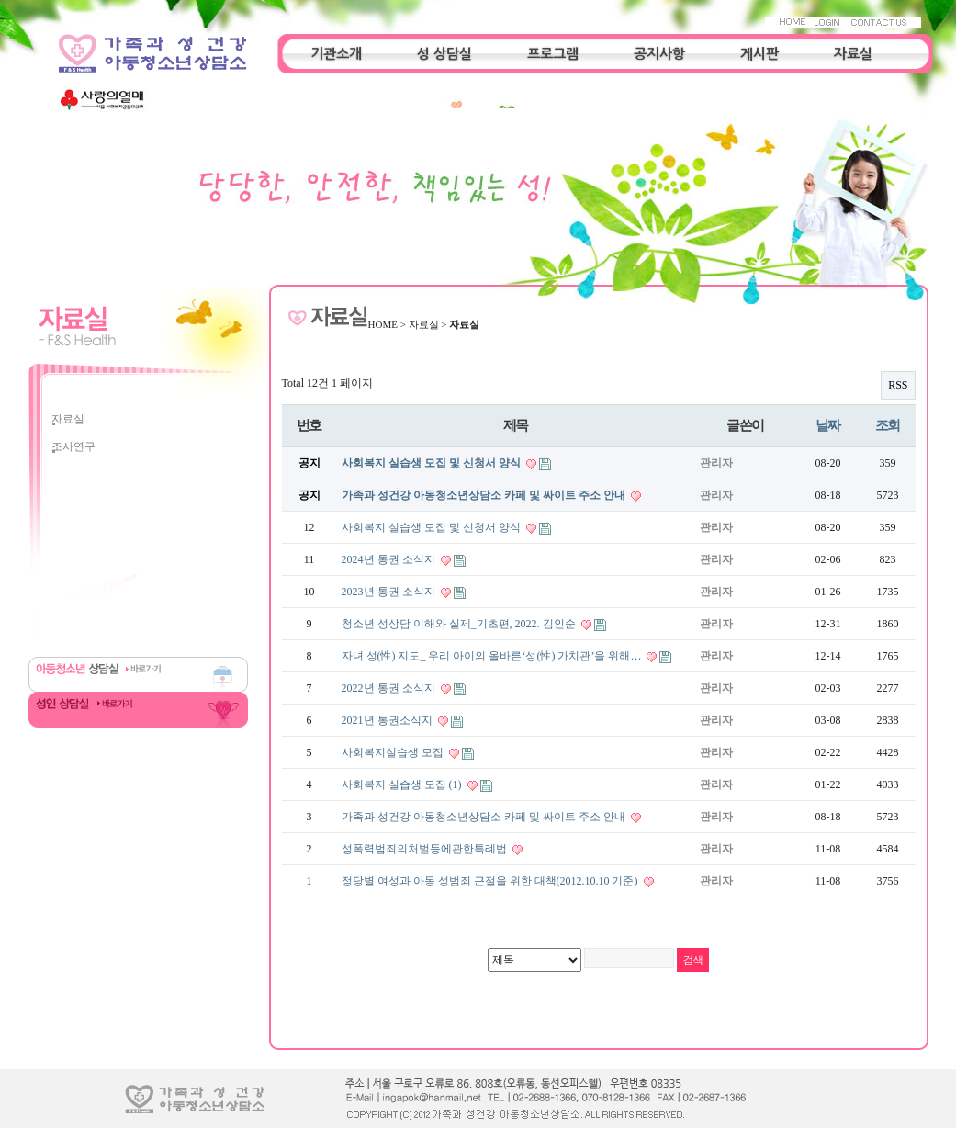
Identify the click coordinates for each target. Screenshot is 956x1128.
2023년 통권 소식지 (390, 591)
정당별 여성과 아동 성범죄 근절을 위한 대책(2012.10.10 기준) (491, 880)
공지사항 (659, 54)
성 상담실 (444, 54)
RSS (897, 384)
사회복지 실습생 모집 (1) (403, 784)
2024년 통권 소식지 (390, 559)
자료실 (853, 54)
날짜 (827, 425)
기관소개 (336, 54)
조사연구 (73, 446)
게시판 (759, 54)
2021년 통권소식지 (388, 720)
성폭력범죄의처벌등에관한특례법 (426, 848)
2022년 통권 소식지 (390, 688)
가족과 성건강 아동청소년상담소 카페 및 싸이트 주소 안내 (485, 495)
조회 (887, 425)
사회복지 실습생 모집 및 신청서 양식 (432, 463)
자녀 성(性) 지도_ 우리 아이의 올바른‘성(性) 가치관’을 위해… (493, 655)
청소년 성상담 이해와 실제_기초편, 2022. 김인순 (460, 623)
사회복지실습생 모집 (394, 752)
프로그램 (553, 54)
